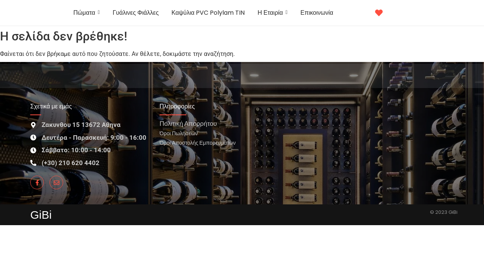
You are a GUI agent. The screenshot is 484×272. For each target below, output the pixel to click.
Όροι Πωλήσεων (179, 133)
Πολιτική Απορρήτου (188, 123)
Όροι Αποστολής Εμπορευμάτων (198, 142)
